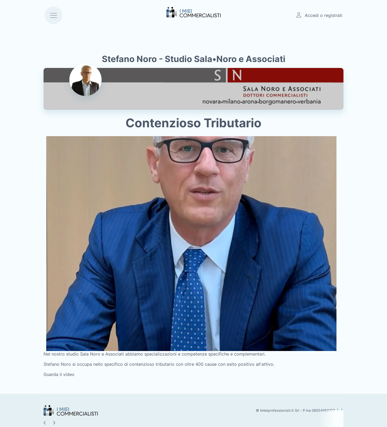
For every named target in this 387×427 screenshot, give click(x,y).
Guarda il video (59, 374)
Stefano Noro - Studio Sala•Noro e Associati (193, 59)
